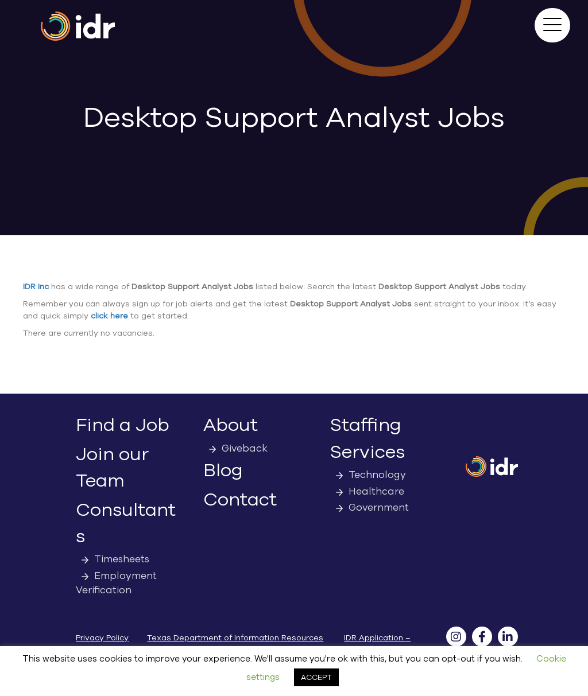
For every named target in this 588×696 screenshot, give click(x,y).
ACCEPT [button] (316, 677)
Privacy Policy (102, 638)
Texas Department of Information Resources (235, 638)
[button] (552, 25)
